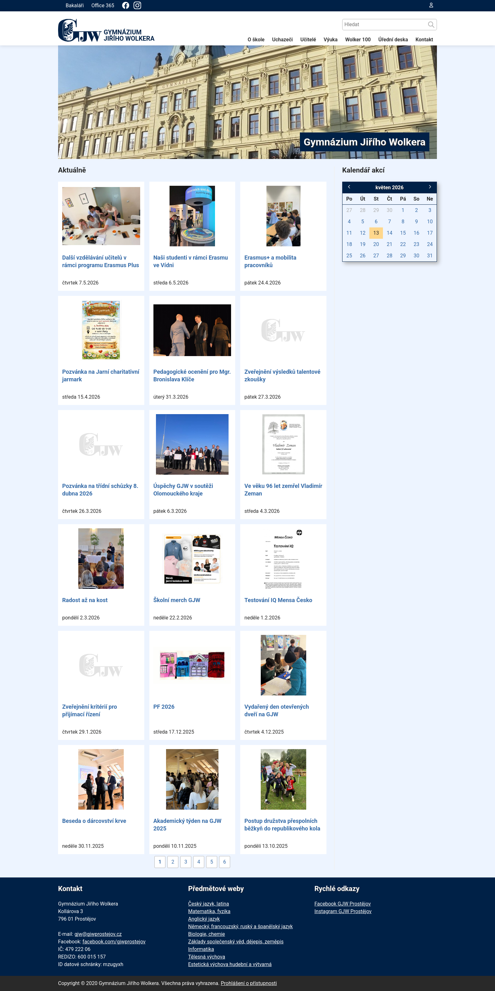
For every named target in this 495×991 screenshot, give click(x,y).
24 (430, 244)
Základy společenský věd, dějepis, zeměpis (235, 942)
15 (403, 233)
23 (416, 244)
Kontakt (424, 40)
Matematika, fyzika (209, 911)
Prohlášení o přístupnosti (249, 983)
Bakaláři (75, 6)
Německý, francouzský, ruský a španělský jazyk (240, 926)
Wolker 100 (358, 40)
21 (389, 244)
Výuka (330, 40)
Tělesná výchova (206, 957)
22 (403, 244)
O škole (256, 40)
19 (363, 244)
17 (430, 233)
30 (389, 210)
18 (349, 244)
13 (376, 233)
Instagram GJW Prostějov (343, 911)
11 (349, 233)
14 (389, 233)
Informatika (201, 949)
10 (430, 222)
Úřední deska (393, 40)
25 (349, 256)
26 (363, 256)
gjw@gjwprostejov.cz (98, 934)
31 (430, 256)
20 (376, 244)
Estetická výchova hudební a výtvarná (229, 964)
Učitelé (308, 40)
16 (416, 233)
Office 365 (102, 6)
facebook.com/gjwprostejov (114, 942)
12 (363, 233)
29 (376, 210)
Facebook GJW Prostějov (342, 904)
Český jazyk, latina (208, 904)
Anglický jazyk (204, 919)
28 (363, 210)
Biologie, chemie (206, 934)
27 (349, 210)
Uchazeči (282, 40)
